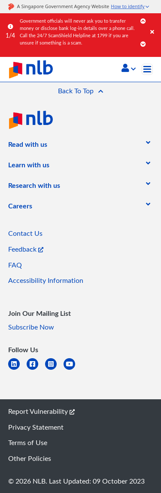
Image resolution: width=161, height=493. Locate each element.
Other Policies (29, 458)
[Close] (154, 23)
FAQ (15, 265)
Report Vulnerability (41, 411)
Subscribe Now (31, 327)
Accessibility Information (45, 280)
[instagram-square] (54, 369)
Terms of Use (27, 442)
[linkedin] (17, 369)
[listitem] (27, 146)
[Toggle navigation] (147, 69)
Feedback (25, 249)
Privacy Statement (36, 427)
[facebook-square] (36, 369)
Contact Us (25, 233)
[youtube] (73, 369)
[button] (129, 69)
